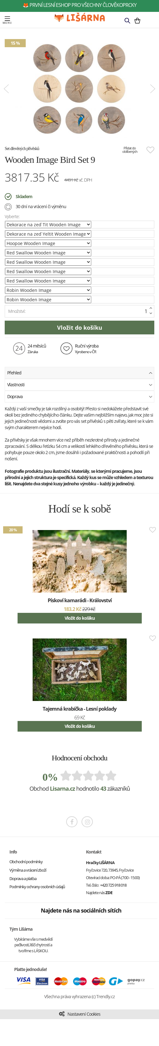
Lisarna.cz (62, 788)
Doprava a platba (22, 878)
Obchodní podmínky (26, 861)
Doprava (79, 396)
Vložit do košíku (80, 618)
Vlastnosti (79, 384)
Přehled (79, 372)
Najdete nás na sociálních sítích (81, 910)
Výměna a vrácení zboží (27, 870)
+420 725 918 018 (113, 885)
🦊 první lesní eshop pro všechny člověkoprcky (79, 5)
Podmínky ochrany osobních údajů (37, 886)
